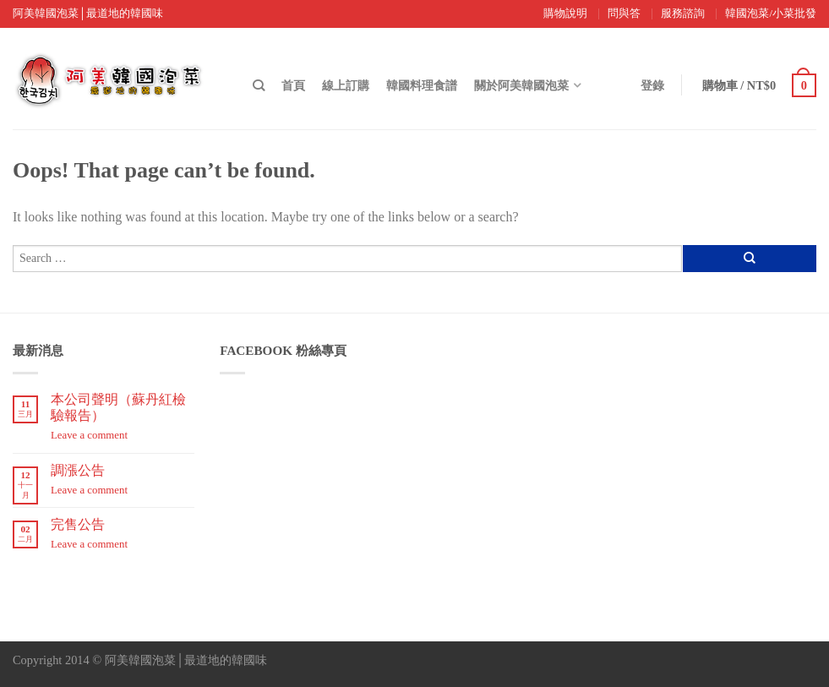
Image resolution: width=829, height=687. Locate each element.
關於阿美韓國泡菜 (521, 85)
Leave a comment (89, 435)
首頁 (293, 85)
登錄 (652, 85)
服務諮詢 (683, 13)
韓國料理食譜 (421, 85)
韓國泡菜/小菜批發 (770, 13)
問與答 (624, 13)
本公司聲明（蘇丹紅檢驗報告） (118, 407)
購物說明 (565, 13)
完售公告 (78, 524)
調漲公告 (78, 470)
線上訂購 (345, 85)
